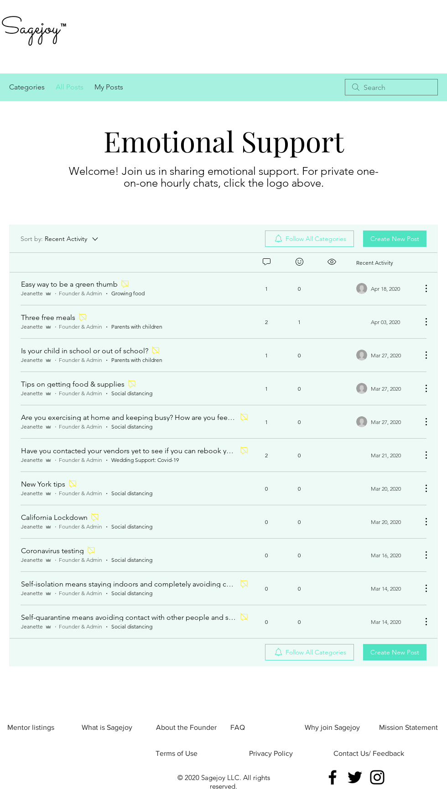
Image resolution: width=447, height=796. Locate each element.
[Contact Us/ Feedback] (369, 753)
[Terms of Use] (176, 753)
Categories (27, 87)
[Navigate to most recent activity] (385, 288)
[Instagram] (377, 777)
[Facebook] (332, 777)
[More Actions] (421, 288)
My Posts (108, 87)
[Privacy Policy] (271, 753)
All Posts (69, 87)
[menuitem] (309, 238)
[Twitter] (354, 777)
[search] (391, 87)
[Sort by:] (60, 238)
